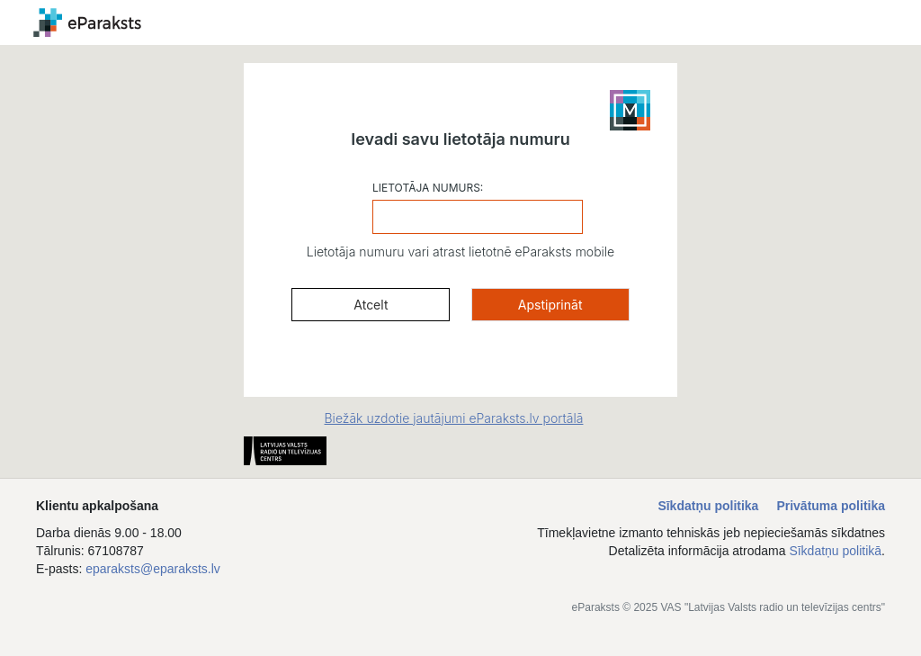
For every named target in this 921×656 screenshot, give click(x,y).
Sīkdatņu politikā (835, 551)
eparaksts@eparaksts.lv (152, 569)
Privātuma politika (830, 506)
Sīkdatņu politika (707, 506)
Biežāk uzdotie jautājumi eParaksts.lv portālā (454, 418)
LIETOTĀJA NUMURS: (427, 187)
